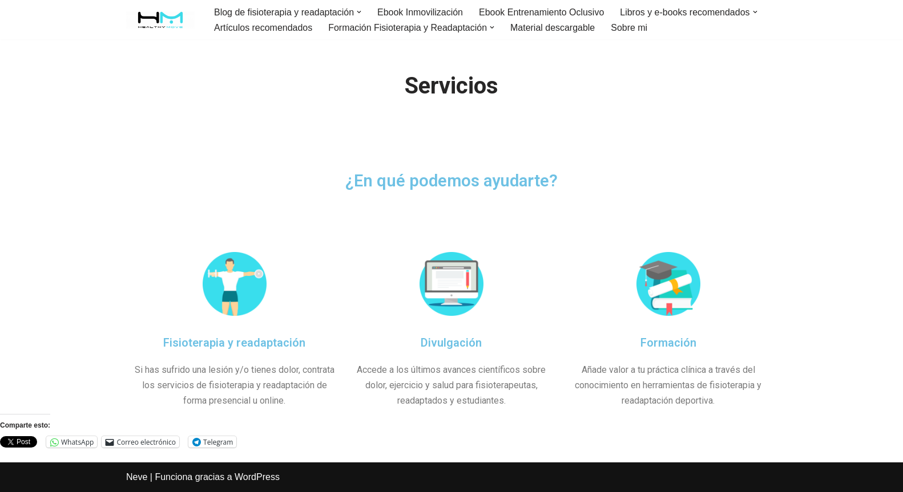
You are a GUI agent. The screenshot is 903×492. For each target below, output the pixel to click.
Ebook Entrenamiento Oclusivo (542, 12)
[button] (359, 12)
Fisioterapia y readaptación (234, 342)
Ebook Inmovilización (420, 12)
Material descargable (553, 27)
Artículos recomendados (263, 27)
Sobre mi (629, 27)
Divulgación (451, 342)
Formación (668, 342)
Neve (136, 477)
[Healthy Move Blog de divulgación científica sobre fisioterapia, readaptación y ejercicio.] (160, 20)
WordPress (257, 477)
